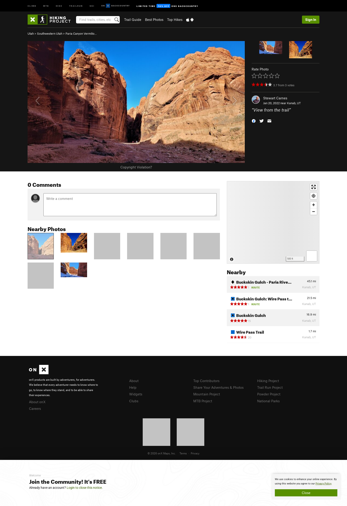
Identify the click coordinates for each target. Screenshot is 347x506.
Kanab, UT (294, 103)
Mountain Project (206, 394)
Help (133, 387)
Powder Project (268, 394)
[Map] (273, 222)
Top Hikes (174, 19)
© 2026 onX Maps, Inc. (162, 453)
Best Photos (154, 19)
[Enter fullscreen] (313, 187)
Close (306, 493)
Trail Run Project (270, 387)
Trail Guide (132, 19)
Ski (92, 5)
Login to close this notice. (85, 487)
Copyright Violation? (136, 167)
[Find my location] (313, 196)
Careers (35, 408)
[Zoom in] (313, 204)
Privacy (195, 453)
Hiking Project (268, 381)
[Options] (312, 256)
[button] (254, 120)
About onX (37, 402)
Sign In (310, 19)
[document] (306, 486)
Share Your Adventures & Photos (218, 387)
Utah (31, 33)
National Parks (268, 401)
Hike (59, 5)
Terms (183, 453)
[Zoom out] (313, 211)
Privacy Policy (323, 483)
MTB (46, 5)
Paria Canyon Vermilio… (81, 33)
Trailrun (76, 5)
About (134, 381)
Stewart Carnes (275, 98)
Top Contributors (206, 381)
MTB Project (202, 401)
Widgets (135, 394)
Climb (32, 5)
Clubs (133, 401)
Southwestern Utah (49, 33)
